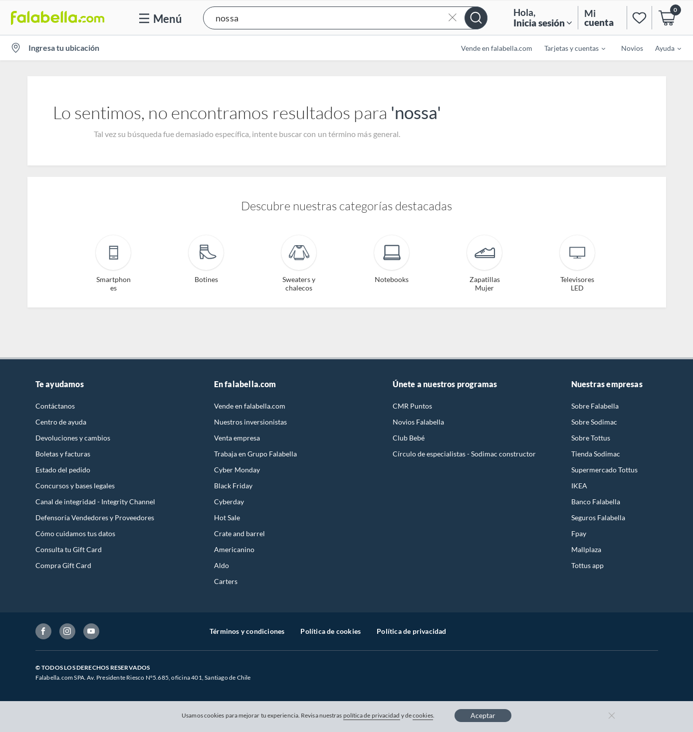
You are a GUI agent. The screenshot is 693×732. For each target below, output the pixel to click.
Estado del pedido (62, 469)
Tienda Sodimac (595, 453)
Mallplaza (586, 549)
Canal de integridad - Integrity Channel (95, 501)
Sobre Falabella (595, 406)
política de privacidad (371, 715)
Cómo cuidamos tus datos (75, 533)
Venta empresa (237, 438)
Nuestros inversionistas (250, 422)
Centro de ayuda (60, 422)
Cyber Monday (237, 469)
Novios (632, 48)
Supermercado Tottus (604, 469)
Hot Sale (227, 517)
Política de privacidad (411, 631)
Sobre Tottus (590, 438)
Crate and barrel (239, 533)
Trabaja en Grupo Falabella (255, 453)
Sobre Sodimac (594, 422)
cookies (423, 715)
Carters (225, 581)
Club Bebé (409, 438)
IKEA (579, 485)
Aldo (221, 565)
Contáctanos (55, 406)
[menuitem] (568, 48)
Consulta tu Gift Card (68, 549)
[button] (345, 17)
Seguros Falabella (598, 517)
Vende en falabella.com (496, 48)
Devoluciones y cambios (72, 438)
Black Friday (233, 485)
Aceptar (482, 715)
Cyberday (229, 501)
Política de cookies (330, 631)
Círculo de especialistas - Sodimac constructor (464, 453)
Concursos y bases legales (75, 485)
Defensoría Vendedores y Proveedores (94, 517)
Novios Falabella (418, 422)
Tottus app (587, 565)
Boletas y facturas (62, 453)
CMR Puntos (412, 406)
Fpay (578, 533)
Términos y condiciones (247, 631)
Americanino (234, 549)
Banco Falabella (595, 501)
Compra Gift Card (63, 565)
